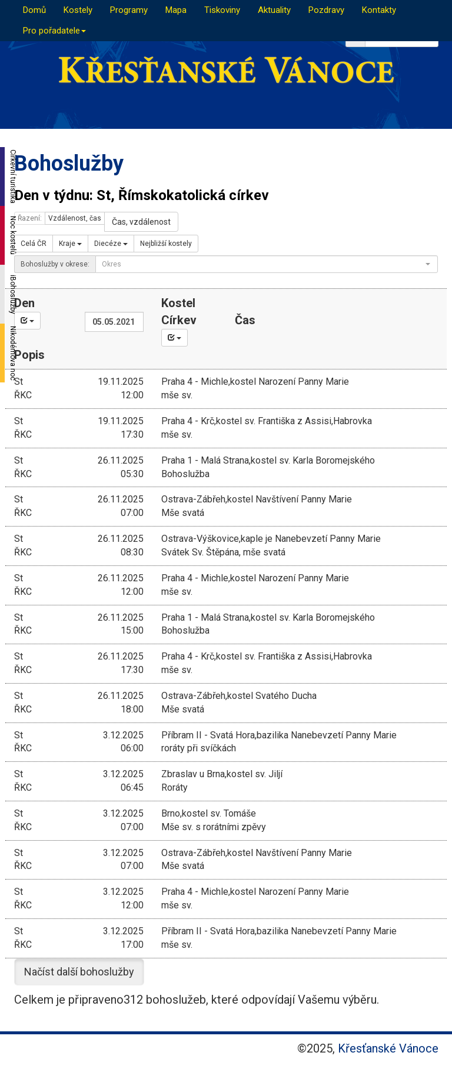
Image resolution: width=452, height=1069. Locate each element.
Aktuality (274, 10)
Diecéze (111, 243)
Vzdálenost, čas (74, 218)
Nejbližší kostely (166, 243)
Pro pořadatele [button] (54, 30)
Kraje (70, 243)
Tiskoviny (222, 10)
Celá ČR (33, 243)
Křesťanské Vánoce (388, 1048)
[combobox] (266, 264)
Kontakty (379, 10)
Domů (34, 10)
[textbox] (263, 264)
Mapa (176, 10)
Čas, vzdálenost (141, 222)
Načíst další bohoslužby (79, 971)
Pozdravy (326, 10)
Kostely (78, 10)
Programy (129, 10)
